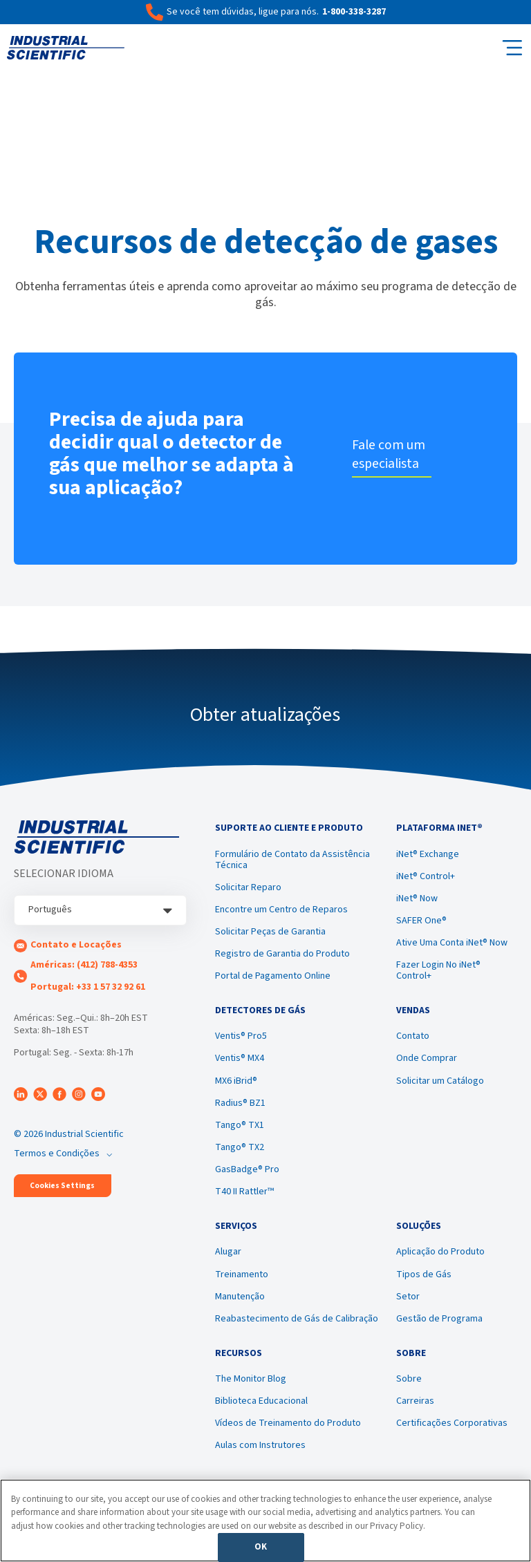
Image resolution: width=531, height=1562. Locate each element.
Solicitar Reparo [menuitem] (248, 891)
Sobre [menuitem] (409, 1392)
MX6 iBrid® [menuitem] (236, 1087)
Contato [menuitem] (412, 1043)
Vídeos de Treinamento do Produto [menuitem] (288, 1437)
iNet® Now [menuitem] (417, 902)
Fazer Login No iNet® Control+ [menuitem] (438, 973)
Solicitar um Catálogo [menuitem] (440, 1087)
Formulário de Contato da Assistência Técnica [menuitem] (292, 862)
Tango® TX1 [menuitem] (239, 1132)
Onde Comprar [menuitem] (426, 1065)
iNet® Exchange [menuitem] (427, 857)
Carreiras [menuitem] (415, 1415)
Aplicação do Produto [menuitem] (440, 1262)
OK (260, 1547)
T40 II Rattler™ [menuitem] (244, 1198)
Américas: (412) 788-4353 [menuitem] (84, 965)
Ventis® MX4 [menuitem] (239, 1065)
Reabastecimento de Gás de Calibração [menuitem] (296, 1328)
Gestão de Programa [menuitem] (439, 1328)
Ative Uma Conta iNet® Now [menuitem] (451, 946)
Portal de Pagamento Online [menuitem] (272, 979)
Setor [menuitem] (408, 1306)
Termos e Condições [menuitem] (57, 1153)
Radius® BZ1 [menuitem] (240, 1109)
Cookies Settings (62, 1185)
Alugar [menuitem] (228, 1262)
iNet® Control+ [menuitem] (425, 880)
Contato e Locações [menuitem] (76, 945)
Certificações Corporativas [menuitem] (451, 1437)
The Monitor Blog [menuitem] (250, 1392)
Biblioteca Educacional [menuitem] (261, 1415)
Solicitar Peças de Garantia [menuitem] (270, 935)
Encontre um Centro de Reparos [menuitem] (281, 913)
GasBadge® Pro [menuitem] (247, 1176)
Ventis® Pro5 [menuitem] (241, 1043)
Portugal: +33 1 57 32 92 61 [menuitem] (87, 987)
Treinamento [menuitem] (241, 1284)
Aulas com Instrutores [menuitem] (260, 1459)
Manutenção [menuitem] (240, 1306)
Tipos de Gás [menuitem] (423, 1284)
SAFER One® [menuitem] (421, 924)
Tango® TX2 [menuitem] (239, 1154)
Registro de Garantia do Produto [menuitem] (282, 957)
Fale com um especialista (391, 454)
